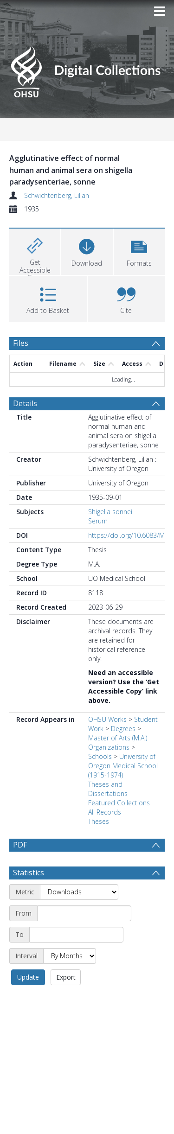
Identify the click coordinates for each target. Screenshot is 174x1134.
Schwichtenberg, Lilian (56, 195)
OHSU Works (107, 719)
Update (28, 999)
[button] (139, 251)
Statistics (28, 895)
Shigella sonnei (110, 511)
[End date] (76, 957)
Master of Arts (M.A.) (117, 737)
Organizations (108, 747)
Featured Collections (119, 802)
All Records (104, 812)
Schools (100, 756)
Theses (98, 821)
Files (20, 343)
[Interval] (69, 978)
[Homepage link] (87, 69)
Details (25, 403)
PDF (20, 845)
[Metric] (79, 914)
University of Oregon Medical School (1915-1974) (123, 765)
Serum (98, 520)
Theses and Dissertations (108, 789)
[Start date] (84, 935)
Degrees (123, 728)
